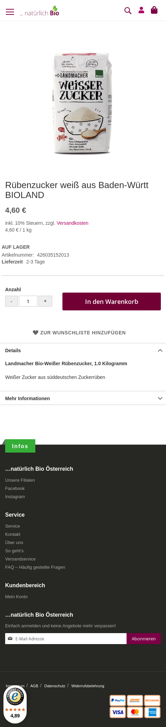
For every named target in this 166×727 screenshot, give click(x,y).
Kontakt (12, 534)
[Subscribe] (144, 638)
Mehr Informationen (27, 398)
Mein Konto (16, 596)
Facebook (15, 488)
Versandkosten (72, 223)
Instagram (15, 496)
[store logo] (39, 10)
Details (13, 350)
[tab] (83, 350)
